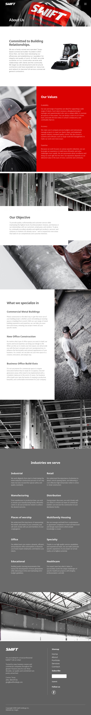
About (55, 657)
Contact (56, 666)
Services (56, 663)
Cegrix (16, 710)
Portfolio (56, 660)
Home (55, 654)
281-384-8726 (12, 680)
